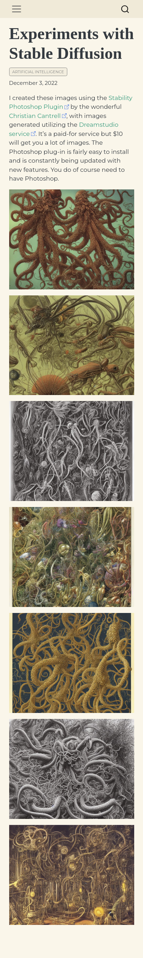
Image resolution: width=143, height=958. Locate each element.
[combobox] (125, 9)
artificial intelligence (38, 71)
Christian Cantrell (35, 115)
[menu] (17, 9)
